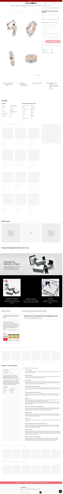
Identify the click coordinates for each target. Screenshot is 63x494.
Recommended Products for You (15, 248)
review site (4, 317)
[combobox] (48, 3)
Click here (21, 85)
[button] (31, 287)
